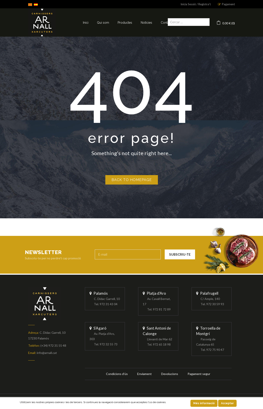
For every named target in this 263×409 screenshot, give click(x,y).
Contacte (167, 22)
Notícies (146, 22)
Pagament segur (199, 374)
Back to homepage (131, 180)
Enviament (144, 374)
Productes (125, 22)
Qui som (103, 22)
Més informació (204, 403)
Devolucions (169, 374)
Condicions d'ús (117, 374)
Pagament (228, 4)
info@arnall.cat (47, 353)
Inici (85, 22)
